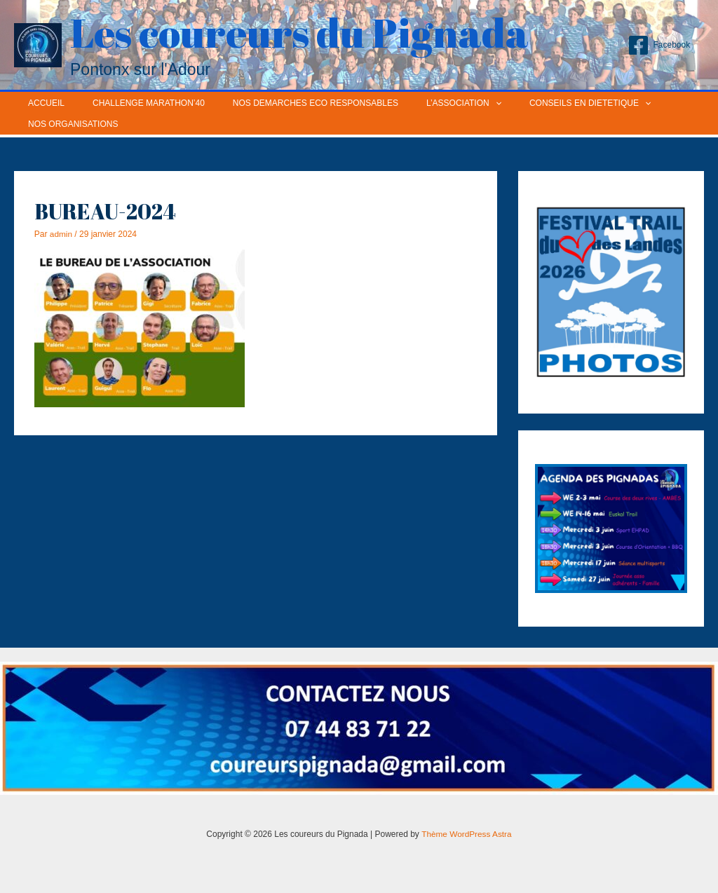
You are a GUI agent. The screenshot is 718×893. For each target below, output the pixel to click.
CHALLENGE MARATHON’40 (132, 103)
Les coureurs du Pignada (299, 32)
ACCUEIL (40, 103)
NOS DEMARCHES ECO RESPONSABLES (287, 103)
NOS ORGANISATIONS (67, 124)
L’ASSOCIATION (424, 103)
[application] (456, 103)
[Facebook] (658, 45)
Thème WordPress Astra (467, 834)
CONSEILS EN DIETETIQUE (539, 103)
